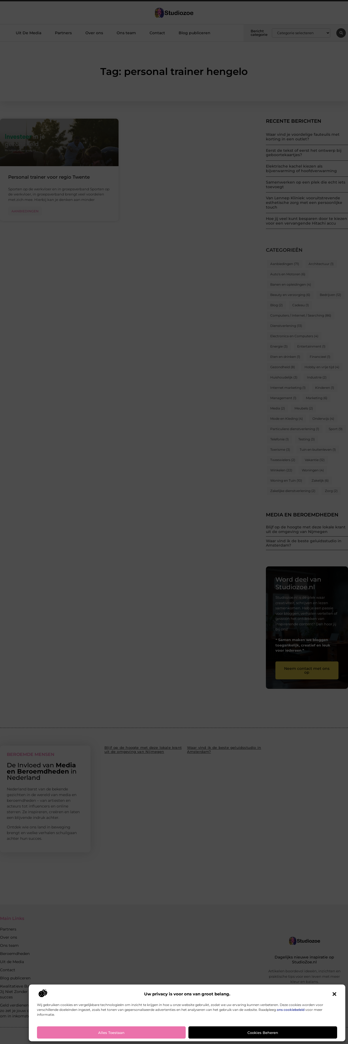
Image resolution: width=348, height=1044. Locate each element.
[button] (334, 994)
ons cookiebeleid (290, 1010)
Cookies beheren (262, 1032)
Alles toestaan (111, 1032)
